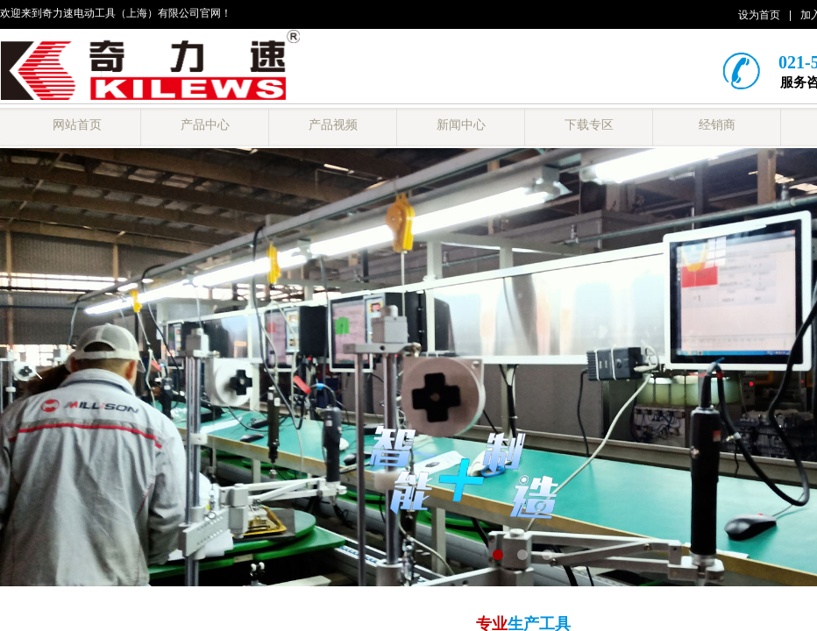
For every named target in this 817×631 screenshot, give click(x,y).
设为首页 (759, 15)
